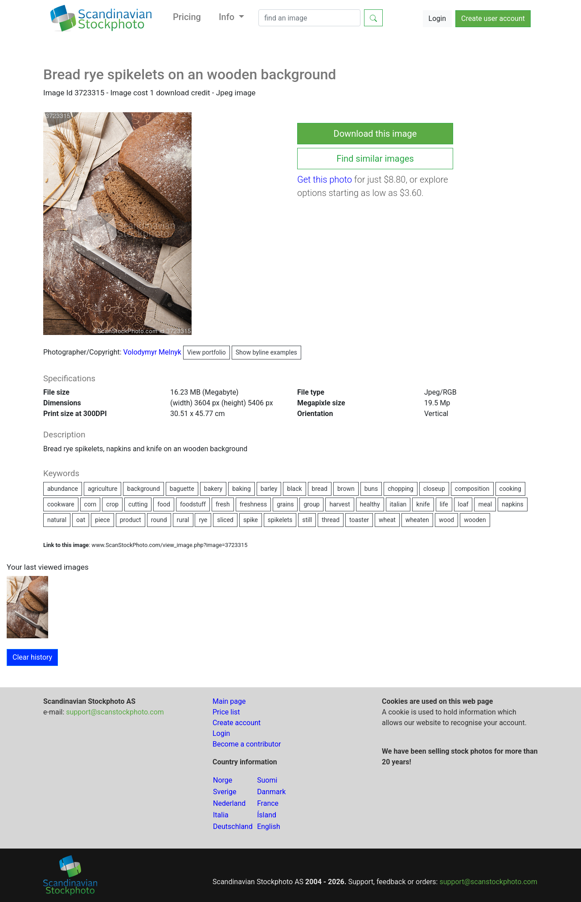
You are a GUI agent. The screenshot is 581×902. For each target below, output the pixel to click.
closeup (434, 488)
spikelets (280, 519)
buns (371, 488)
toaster (359, 519)
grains (285, 504)
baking (241, 488)
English (268, 826)
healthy (370, 504)
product (130, 519)
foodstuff (193, 504)
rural (183, 519)
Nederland (229, 803)
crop (112, 504)
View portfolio (206, 352)
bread (319, 488)
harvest (339, 504)
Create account (237, 722)
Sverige (224, 792)
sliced (225, 519)
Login (437, 18)
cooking (510, 488)
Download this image (375, 133)
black (294, 488)
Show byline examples (266, 352)
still (307, 519)
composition (472, 488)
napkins (513, 504)
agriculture (102, 488)
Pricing (187, 17)
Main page (229, 701)
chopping (400, 488)
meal (485, 504)
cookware (60, 504)
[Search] (309, 17)
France (267, 803)
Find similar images (375, 158)
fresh (223, 504)
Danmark (271, 792)
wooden (475, 519)
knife (423, 504)
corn (90, 504)
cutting (137, 504)
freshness (253, 504)
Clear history (32, 657)
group (311, 504)
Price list (226, 712)
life (444, 504)
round (159, 519)
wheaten (417, 519)
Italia (221, 815)
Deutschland (233, 826)
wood (446, 519)
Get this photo (324, 179)
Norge (222, 780)
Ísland (266, 815)
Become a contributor (247, 744)
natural (56, 519)
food (163, 504)
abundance (62, 488)
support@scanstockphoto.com (115, 712)
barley (269, 488)
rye (203, 519)
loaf (463, 504)
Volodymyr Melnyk (176, 352)
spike (250, 519)
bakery (213, 488)
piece (102, 519)
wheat (387, 519)
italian (398, 504)
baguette (182, 488)
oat (80, 519)
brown (346, 488)
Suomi (267, 780)
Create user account (493, 18)
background (143, 488)
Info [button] (228, 17)
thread (331, 519)
